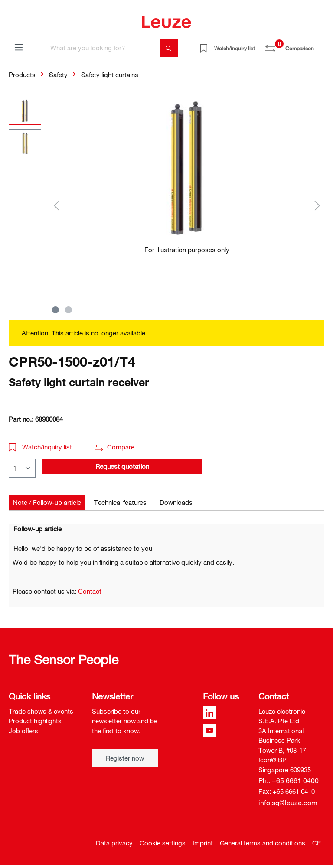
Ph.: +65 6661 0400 (288, 780)
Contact (89, 591)
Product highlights (35, 721)
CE (316, 843)
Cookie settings (163, 843)
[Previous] (56, 205)
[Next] (317, 205)
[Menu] (19, 47)
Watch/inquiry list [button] (40, 447)
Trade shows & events (41, 711)
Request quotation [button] (122, 466)
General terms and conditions (262, 843)
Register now (125, 758)
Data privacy (114, 843)
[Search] (169, 48)
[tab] (47, 502)
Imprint (203, 843)
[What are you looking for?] (103, 48)
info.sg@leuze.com (287, 802)
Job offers (23, 731)
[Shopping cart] (319, 45)
